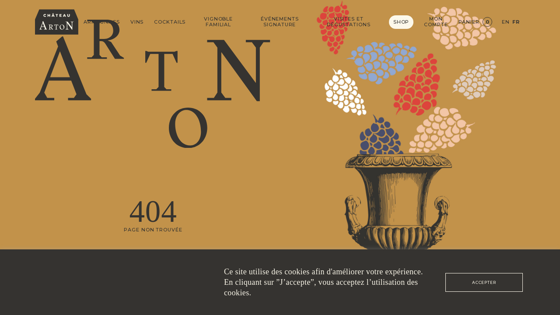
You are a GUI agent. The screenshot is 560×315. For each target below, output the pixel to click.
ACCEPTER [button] (484, 282)
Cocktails (170, 22)
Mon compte (436, 22)
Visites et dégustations (349, 22)
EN (506, 22)
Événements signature (280, 22)
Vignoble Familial (218, 22)
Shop (401, 22)
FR (516, 22)
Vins (137, 22)
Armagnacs (102, 22)
